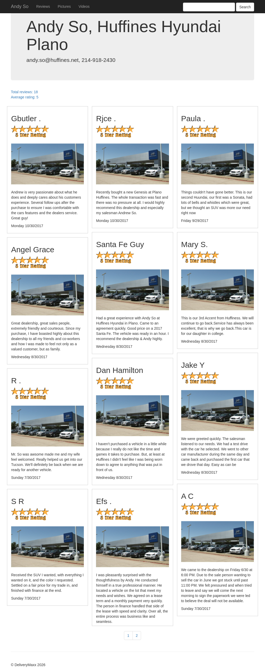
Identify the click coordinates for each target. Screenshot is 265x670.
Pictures (64, 6)
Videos (84, 6)
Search (245, 7)
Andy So (19, 6)
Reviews (43, 6)
